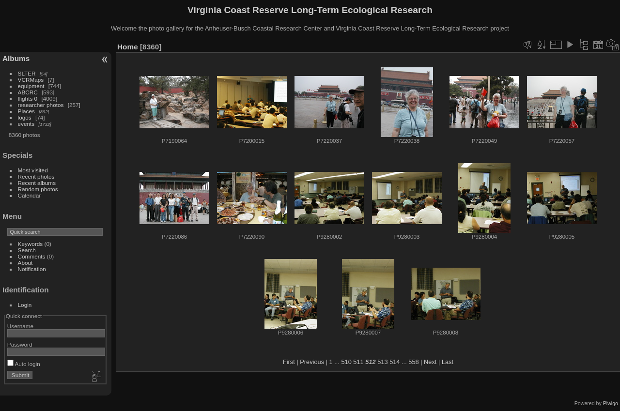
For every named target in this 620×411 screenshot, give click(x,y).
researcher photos (41, 105)
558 (413, 361)
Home (127, 47)
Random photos (38, 189)
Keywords (30, 244)
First (289, 361)
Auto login (23, 364)
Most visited (33, 170)
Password (19, 344)
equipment (31, 86)
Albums (16, 58)
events (26, 124)
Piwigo (610, 403)
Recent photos (36, 176)
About (25, 262)
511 (358, 361)
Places (26, 111)
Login (25, 305)
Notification (32, 269)
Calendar (29, 195)
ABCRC (28, 92)
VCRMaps (31, 79)
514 (394, 361)
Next (430, 361)
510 (346, 361)
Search (27, 250)
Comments (32, 256)
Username (20, 326)
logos (24, 117)
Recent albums (37, 183)
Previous (312, 361)
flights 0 (28, 98)
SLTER (27, 73)
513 (382, 361)
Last (447, 361)
